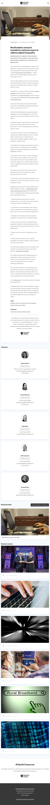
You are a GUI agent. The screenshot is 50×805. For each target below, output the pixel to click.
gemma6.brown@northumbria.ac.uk (25, 495)
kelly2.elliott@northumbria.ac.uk (25, 434)
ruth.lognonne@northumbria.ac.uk (25, 463)
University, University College (23, 303)
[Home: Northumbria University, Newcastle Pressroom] (24, 3)
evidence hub (17, 280)
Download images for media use (40, 505)
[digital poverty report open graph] (25, 522)
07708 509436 (25, 373)
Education (12, 303)
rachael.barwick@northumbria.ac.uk (25, 402)
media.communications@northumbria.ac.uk (21, 326)
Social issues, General (20, 305)
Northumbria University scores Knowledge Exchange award (24, 579)
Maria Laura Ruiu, (25, 95)
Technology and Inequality (22, 251)
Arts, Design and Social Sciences (18, 311)
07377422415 (25, 404)
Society (28, 311)
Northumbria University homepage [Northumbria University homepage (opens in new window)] (25, 799)
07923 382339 (25, 465)
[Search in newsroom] (48, 3)
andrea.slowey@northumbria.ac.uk (25, 371)
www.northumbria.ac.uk (27, 322)
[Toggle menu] (2, 3)
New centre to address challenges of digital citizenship (22, 649)
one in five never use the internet (23, 72)
